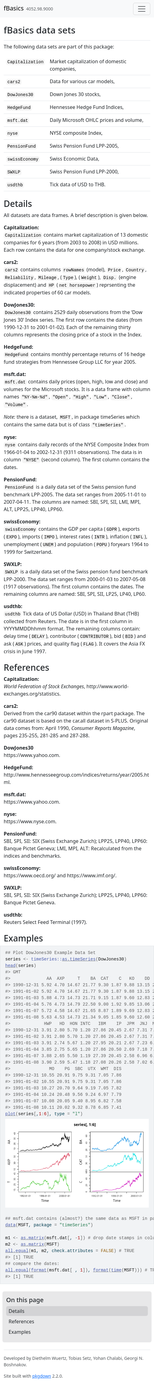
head (10, 965)
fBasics (14, 8)
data (10, 1225)
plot (10, 1114)
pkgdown (41, 1376)
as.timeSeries (79, 959)
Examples (20, 1332)
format (38, 1270)
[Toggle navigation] (141, 9)
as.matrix (32, 1238)
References (21, 1321)
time (116, 1270)
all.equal (17, 1250)
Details (16, 1311)
